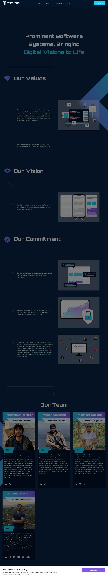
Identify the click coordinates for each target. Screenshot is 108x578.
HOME (38, 3)
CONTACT (100, 3)
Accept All (93, 570)
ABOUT (48, 3)
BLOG (68, 3)
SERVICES (59, 3)
